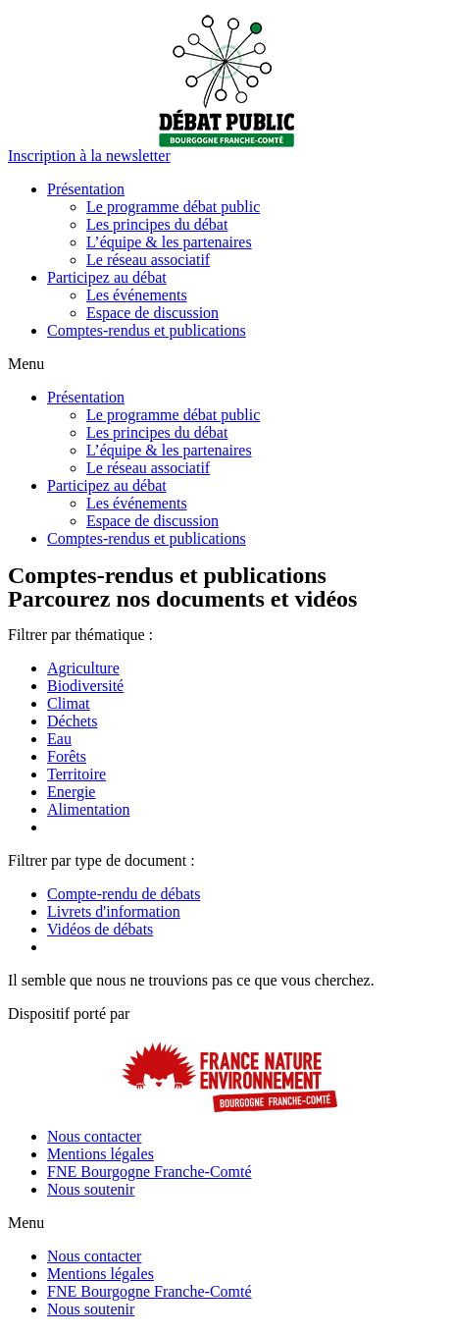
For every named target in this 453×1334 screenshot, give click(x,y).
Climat (68, 703)
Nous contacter (94, 1136)
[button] (89, 155)
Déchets (72, 721)
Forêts (66, 756)
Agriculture (83, 668)
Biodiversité (85, 685)
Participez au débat (107, 277)
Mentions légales (100, 1154)
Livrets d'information (113, 911)
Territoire (76, 774)
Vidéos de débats (100, 929)
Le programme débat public (173, 206)
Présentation (86, 189)
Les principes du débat (156, 224)
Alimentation (88, 809)
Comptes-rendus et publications (146, 330)
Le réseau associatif (148, 259)
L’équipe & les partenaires (169, 242)
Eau (59, 738)
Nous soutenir (90, 1189)
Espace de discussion (152, 312)
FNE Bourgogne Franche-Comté (149, 1171)
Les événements (136, 295)
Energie (71, 791)
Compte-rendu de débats (123, 893)
